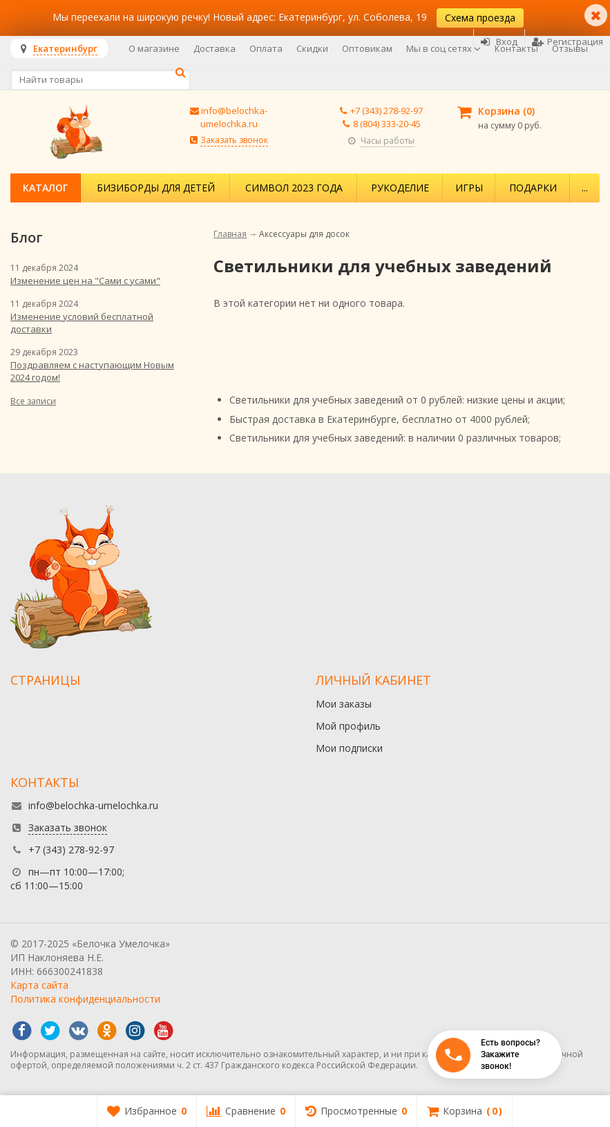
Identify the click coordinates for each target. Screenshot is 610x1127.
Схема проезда (480, 17)
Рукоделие (400, 187)
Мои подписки (349, 748)
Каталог (45, 187)
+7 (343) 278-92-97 (386, 110)
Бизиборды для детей (156, 187)
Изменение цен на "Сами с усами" (85, 280)
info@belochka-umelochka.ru (234, 117)
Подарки (533, 187)
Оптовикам (367, 48)
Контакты (516, 48)
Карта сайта (39, 985)
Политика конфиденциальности (85, 998)
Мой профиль (348, 725)
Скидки (312, 48)
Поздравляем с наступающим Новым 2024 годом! (92, 371)
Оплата (266, 48)
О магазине (154, 48)
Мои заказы (344, 703)
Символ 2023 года (294, 187)
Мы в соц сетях (443, 48)
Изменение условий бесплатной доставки (81, 322)
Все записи (33, 401)
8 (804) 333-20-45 (387, 123)
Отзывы (570, 48)
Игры (469, 187)
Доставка (214, 48)
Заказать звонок (234, 140)
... (585, 187)
